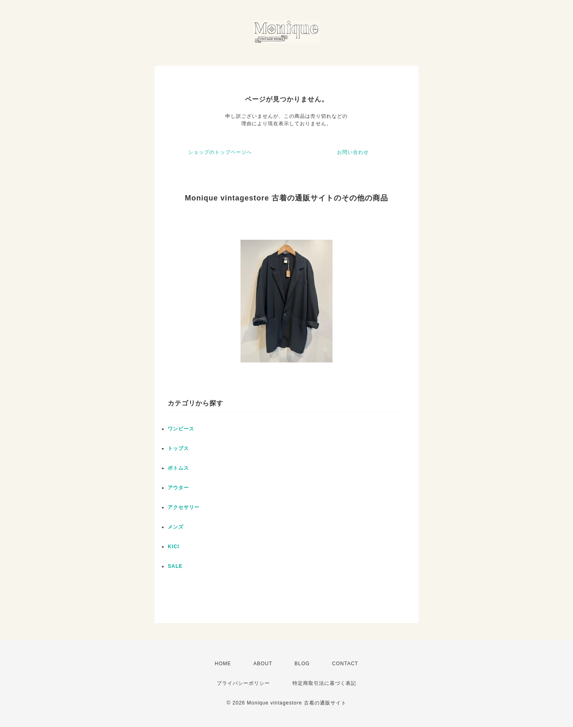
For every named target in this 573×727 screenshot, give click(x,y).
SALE (175, 566)
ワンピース (181, 429)
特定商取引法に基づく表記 (324, 683)
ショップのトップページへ (220, 152)
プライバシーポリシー (243, 683)
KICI (173, 546)
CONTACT (345, 663)
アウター (178, 488)
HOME (223, 663)
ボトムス (178, 468)
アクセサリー (184, 507)
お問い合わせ (353, 152)
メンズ (176, 527)
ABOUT (262, 663)
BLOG (302, 663)
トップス (178, 448)
